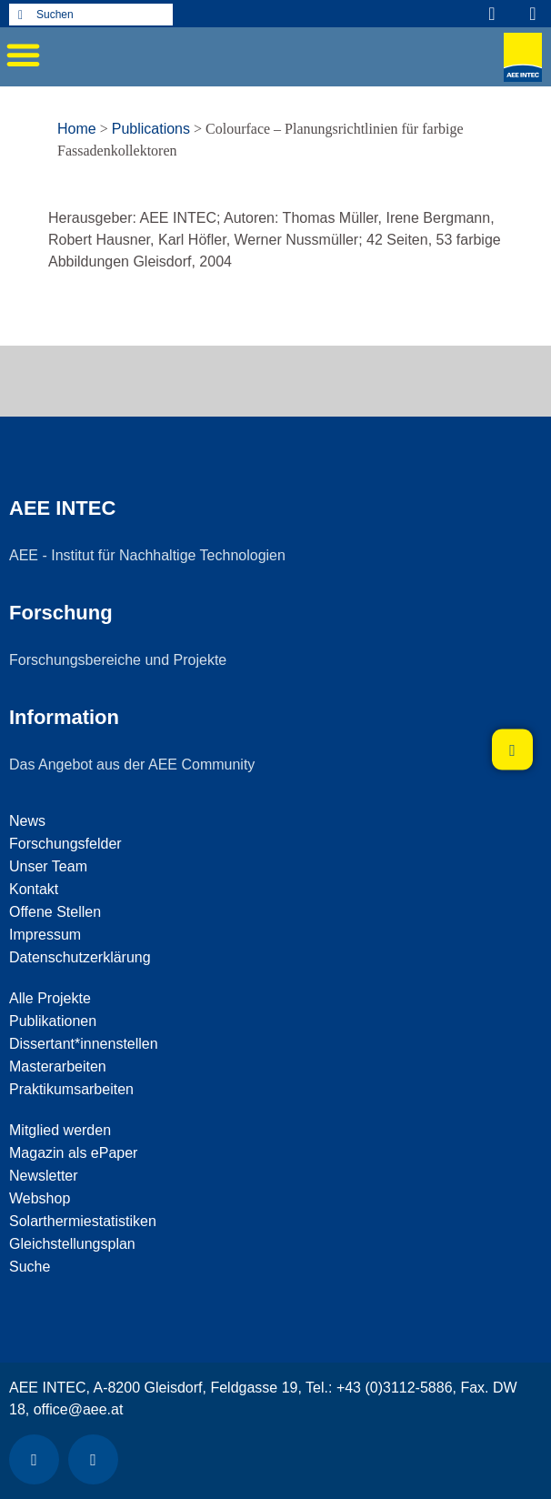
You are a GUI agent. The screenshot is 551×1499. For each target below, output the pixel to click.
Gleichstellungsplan (72, 1244)
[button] (22, 54)
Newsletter (43, 1175)
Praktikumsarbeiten (71, 1089)
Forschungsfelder (65, 843)
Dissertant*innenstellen (83, 1043)
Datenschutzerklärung (80, 957)
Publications (151, 128)
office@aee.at (79, 1409)
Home (76, 128)
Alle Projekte (50, 998)
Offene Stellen (55, 912)
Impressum (45, 934)
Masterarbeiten (57, 1066)
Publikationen (52, 1021)
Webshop (39, 1198)
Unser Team (48, 866)
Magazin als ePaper (73, 1153)
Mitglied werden (60, 1130)
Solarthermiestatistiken (82, 1221)
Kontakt (33, 889)
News (27, 821)
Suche (29, 1266)
